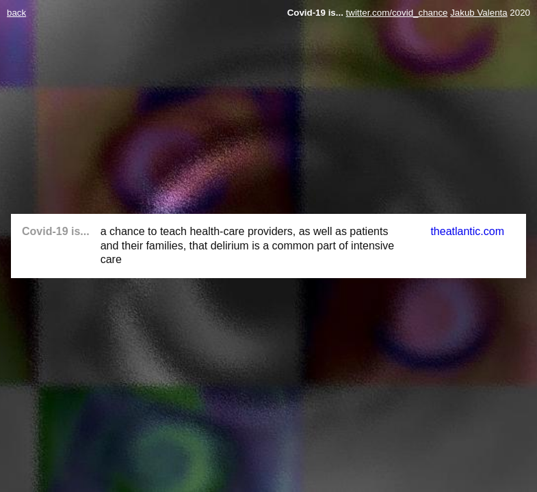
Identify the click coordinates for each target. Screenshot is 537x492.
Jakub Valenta (478, 13)
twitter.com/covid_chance (397, 13)
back (16, 13)
